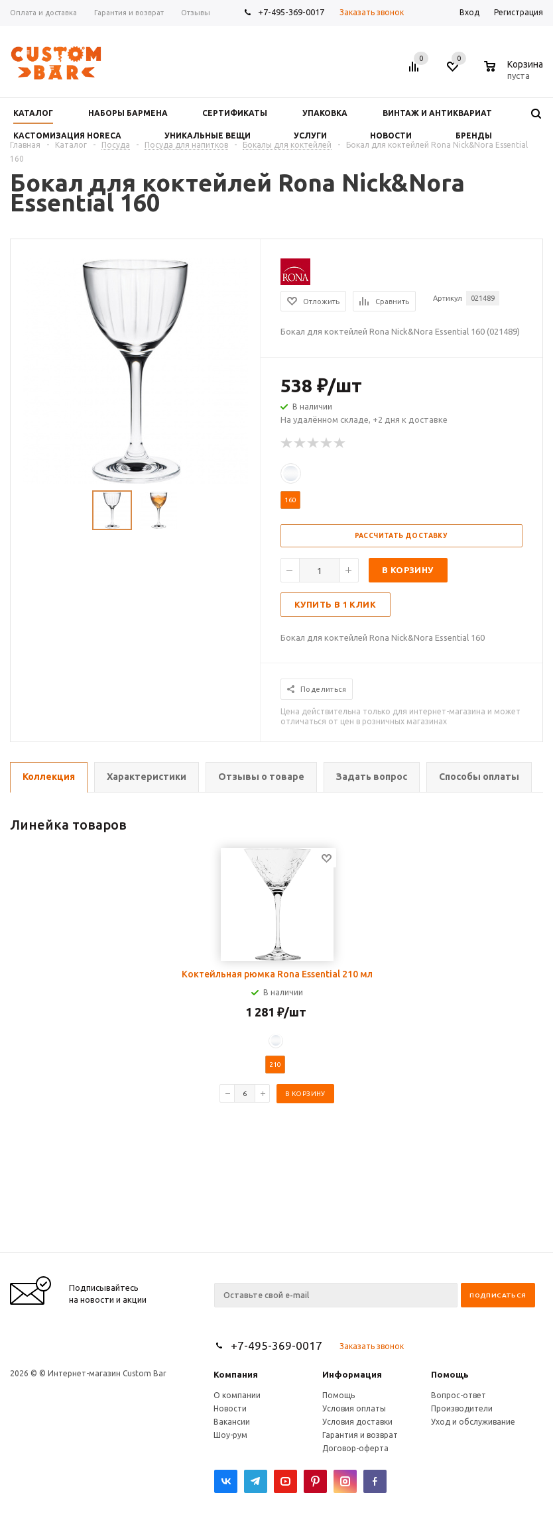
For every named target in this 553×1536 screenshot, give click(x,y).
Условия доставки (357, 1421)
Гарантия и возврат (360, 1435)
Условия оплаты (354, 1408)
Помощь (450, 1374)
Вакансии (232, 1421)
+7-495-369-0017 (291, 12)
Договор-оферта (355, 1448)
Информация (352, 1374)
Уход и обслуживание (473, 1421)
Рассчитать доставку (401, 535)
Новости (230, 1408)
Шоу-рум (230, 1435)
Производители (462, 1408)
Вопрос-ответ (458, 1395)
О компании (237, 1395)
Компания (236, 1374)
